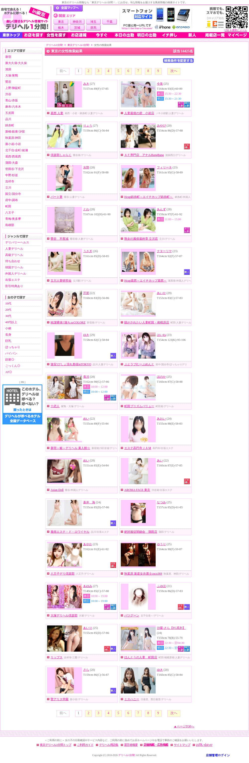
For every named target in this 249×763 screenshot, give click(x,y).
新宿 (8, 57)
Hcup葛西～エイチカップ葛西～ (145, 280)
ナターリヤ (164, 251)
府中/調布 (11, 200)
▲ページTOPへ (184, 726)
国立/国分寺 (13, 194)
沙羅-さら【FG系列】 (171, 628)
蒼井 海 (89, 502)
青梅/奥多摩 (13, 219)
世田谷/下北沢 (14, 169)
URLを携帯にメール (236, 30)
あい (160, 460)
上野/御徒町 (13, 88)
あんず (161, 209)
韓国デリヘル (14, 267)
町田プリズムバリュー (139, 406)
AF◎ (8, 372)
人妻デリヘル (14, 248)
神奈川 (77, 21)
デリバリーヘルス (17, 242)
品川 (8, 119)
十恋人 (55, 406)
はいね (161, 335)
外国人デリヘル (15, 273)
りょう (87, 125)
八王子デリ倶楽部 (62, 573)
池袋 (8, 69)
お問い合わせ (204, 745)
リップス (56, 657)
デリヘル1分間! (54, 45)
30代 (8, 316)
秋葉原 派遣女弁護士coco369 (143, 573)
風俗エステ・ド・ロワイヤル (70, 532)
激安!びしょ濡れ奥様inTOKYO (71, 364)
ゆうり (161, 544)
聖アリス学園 (59, 699)
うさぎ (87, 251)
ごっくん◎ (12, 366)
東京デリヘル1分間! (78, 45)
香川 (86, 377)
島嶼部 (9, 225)
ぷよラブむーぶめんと (139, 364)
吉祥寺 (9, 181)
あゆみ (87, 586)
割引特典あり (14, 286)
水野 (86, 167)
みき (86, 83)
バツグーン (131, 615)
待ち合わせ (12, 261)
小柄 (8, 328)
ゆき (86, 335)
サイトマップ (182, 745)
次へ (173, 71)
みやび (161, 125)
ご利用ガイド (85, 745)
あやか (87, 544)
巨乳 (8, 341)
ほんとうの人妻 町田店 (140, 657)
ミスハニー (131, 699)
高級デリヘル (14, 255)
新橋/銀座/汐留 (15, 131)
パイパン (11, 353)
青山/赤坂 (11, 100)
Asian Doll (57, 490)
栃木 (61, 27)
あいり (87, 628)
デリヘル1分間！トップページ (68, 8)
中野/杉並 (11, 175)
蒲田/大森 (11, 162)
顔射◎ (9, 359)
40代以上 (11, 322)
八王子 (9, 212)
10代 (8, 303)
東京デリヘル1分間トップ (55, 745)
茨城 (77, 27)
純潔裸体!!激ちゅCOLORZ (68, 322)
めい (86, 418)
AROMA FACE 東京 (137, 490)
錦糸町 (9, 125)
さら (86, 670)
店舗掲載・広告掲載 (155, 745)
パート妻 (56, 197)
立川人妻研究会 (61, 280)
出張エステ (12, 280)
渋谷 (8, 94)
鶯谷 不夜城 (59, 238)
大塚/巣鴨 (11, 75)
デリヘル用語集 (108, 745)
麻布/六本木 (13, 106)
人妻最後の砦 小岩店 (139, 113)
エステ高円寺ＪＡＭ (137, 448)
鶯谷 (8, 81)
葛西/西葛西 (13, 156)
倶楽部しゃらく (61, 155)
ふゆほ (161, 586)
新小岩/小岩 (13, 144)
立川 (8, 187)
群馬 (93, 27)
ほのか (161, 377)
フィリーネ (164, 167)
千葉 (110, 21)
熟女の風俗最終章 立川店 (141, 238)
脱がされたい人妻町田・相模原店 (146, 322)
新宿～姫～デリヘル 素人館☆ (70, 448)
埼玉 (93, 21)
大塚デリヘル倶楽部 (64, 615)
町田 (8, 206)
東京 (61, 21)
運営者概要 (131, 745)
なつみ (161, 502)
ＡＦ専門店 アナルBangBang (144, 155)
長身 (8, 334)
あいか (161, 293)
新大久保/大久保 (16, 63)
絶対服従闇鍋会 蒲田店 (140, 532)
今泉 (160, 83)
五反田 (9, 113)
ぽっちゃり (12, 347)
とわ (86, 209)
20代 (8, 309)
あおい (161, 418)
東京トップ (11, 35)
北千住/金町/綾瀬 (16, 150)
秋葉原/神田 (13, 138)
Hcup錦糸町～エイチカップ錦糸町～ (148, 197)
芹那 (86, 293)
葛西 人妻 (57, 113)
